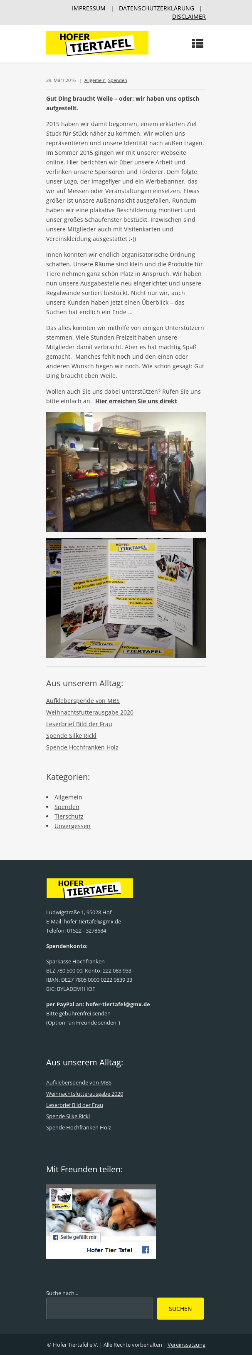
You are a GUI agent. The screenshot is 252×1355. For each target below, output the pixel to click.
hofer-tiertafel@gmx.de (92, 921)
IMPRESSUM (89, 8)
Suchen (180, 1309)
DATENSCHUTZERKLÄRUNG (156, 8)
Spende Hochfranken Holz (82, 747)
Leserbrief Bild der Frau (79, 724)
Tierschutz (69, 816)
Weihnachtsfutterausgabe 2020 (89, 712)
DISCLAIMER (189, 16)
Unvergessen (72, 826)
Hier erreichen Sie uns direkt (136, 401)
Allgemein (95, 80)
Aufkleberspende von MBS (83, 701)
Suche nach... (62, 1293)
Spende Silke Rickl (71, 736)
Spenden (117, 80)
